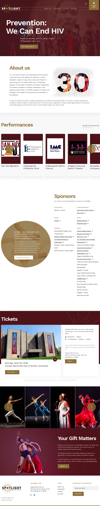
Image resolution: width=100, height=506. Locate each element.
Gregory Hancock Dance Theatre (76, 167)
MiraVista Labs (82, 223)
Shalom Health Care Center (63, 236)
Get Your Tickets (28, 46)
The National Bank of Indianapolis (61, 241)
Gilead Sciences (82, 220)
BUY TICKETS (11, 372)
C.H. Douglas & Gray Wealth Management (86, 241)
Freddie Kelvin (81, 278)
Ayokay (56, 220)
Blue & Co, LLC (82, 236)
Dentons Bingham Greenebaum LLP (83, 252)
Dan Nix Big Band (10, 166)
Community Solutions (84, 248)
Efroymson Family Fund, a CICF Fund (85, 211)
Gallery (74, 8)
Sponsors (57, 8)
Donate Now (93, 5)
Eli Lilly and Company (84, 259)
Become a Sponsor (22, 257)
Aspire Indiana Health (84, 231)
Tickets (66, 8)
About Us (47, 8)
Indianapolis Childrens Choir (31, 167)
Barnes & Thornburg (83, 234)
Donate (69, 361)
